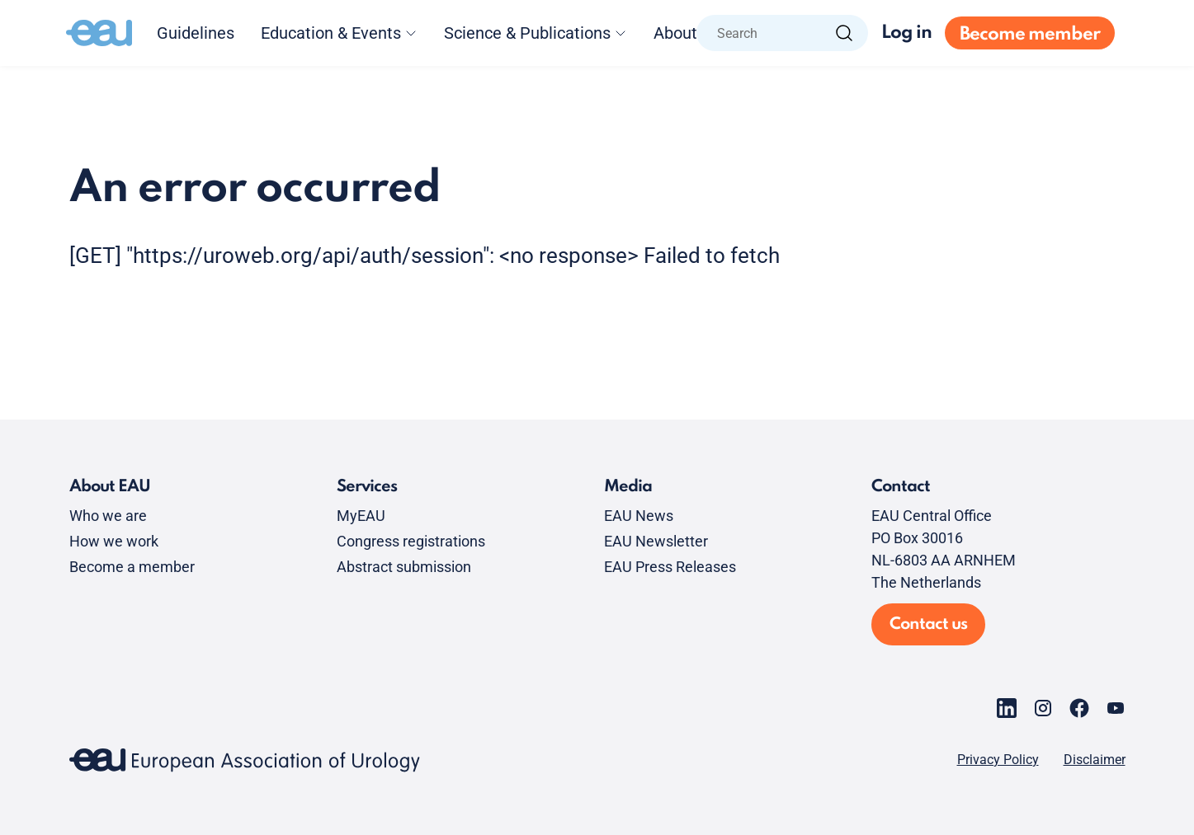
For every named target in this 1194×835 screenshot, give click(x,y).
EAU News (638, 515)
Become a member (132, 566)
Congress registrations (411, 541)
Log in (906, 33)
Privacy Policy (998, 760)
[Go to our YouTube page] (1116, 708)
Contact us (928, 625)
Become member (1030, 35)
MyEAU (361, 515)
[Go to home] (99, 33)
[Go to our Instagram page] (1043, 708)
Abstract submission (404, 566)
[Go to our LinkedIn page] (1007, 708)
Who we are (108, 515)
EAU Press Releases (670, 566)
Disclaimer (1095, 760)
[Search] (844, 33)
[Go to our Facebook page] (1079, 708)
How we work (113, 541)
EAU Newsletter (656, 541)
